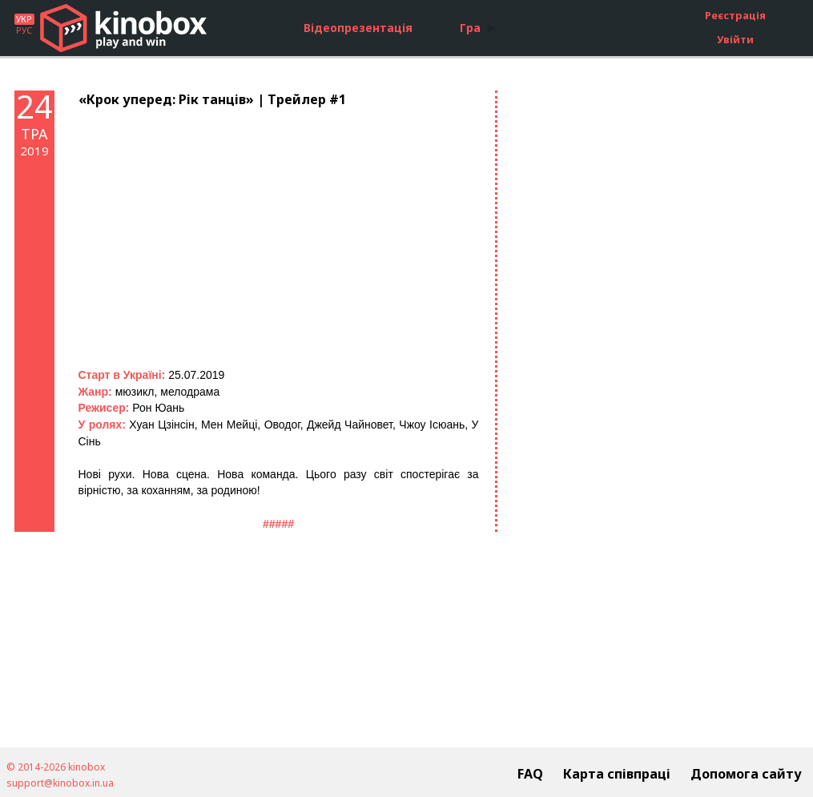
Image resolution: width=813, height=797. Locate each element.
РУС (24, 30)
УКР (24, 19)
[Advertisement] (635, 331)
